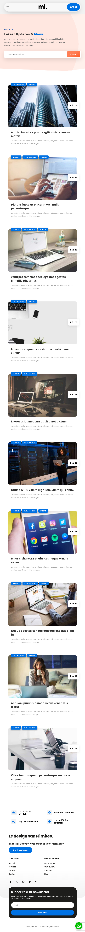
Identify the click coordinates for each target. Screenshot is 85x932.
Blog (46, 874)
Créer (73, 6)
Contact (12, 874)
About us (48, 870)
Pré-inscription (20, 850)
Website (32, 85)
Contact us (49, 863)
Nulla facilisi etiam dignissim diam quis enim (42, 490)
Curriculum (49, 867)
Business (16, 229)
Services (12, 867)
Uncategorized (18, 85)
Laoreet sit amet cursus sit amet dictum (39, 421)
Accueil (12, 863)
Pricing (12, 870)
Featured (16, 157)
